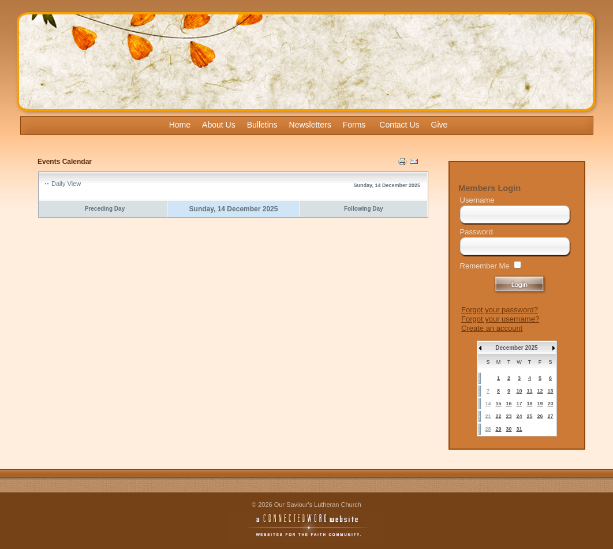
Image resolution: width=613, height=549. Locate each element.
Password (476, 231)
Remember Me (485, 266)
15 (498, 403)
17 (519, 403)
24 (519, 416)
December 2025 (516, 348)
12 (540, 391)
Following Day (363, 209)
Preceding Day (105, 209)
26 (540, 416)
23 (508, 416)
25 (529, 416)
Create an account (491, 328)
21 (488, 416)
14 (488, 403)
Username (477, 200)
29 (498, 429)
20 (550, 403)
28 (488, 429)
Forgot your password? (499, 309)
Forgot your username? (500, 319)
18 (529, 403)
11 (529, 391)
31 (519, 429)
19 (540, 403)
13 (550, 391)
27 (550, 416)
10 (519, 391)
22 (498, 416)
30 (508, 429)
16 (508, 403)
